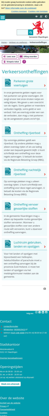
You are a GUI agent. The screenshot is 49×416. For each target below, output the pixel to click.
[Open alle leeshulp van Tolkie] (24, 61)
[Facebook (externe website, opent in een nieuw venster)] (39, 310)
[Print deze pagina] (44, 287)
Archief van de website (9, 399)
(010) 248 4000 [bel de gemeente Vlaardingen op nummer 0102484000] (17, 330)
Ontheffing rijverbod (25, 132)
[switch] (36, 16)
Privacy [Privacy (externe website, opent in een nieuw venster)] (3, 402)
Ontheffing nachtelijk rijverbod (25, 171)
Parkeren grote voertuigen (28, 84)
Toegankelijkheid (7, 405)
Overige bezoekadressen (10, 355)
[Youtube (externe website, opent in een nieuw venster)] (46, 310)
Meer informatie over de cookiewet (19, 8)
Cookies (3, 408)
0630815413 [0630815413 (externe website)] (18, 327)
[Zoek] (26, 32)
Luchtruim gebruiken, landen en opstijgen (26, 243)
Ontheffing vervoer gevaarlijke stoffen (24, 205)
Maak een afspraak (9, 380)
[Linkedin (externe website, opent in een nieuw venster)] (43, 310)
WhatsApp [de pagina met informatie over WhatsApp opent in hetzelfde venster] (8, 327)
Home (3, 42)
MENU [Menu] (2, 18)
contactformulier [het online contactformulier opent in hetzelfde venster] (10, 324)
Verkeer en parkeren (16, 42)
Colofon (3, 411)
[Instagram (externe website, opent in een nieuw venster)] (36, 310)
